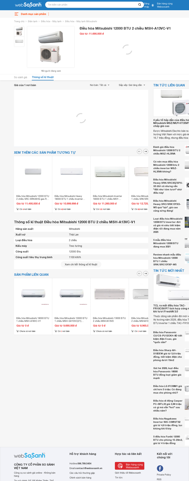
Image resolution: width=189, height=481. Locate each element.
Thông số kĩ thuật (43, 77)
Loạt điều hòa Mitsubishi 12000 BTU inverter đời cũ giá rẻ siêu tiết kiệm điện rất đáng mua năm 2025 (167, 225)
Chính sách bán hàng (80, 477)
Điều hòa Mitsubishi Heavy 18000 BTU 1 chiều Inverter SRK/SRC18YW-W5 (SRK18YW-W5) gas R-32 (71, 200)
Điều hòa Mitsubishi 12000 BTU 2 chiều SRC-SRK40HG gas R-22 (32, 199)
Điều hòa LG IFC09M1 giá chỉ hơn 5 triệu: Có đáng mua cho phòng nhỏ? (167, 389)
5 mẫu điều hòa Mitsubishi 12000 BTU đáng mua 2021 (165, 243)
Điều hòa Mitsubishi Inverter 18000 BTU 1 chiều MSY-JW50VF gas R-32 (107, 199)
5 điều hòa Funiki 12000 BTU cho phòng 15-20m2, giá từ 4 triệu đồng (168, 440)
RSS (159, 479)
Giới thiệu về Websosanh (128, 473)
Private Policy (164, 474)
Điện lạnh (32, 21)
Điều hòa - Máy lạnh (51, 21)
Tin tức (119, 477)
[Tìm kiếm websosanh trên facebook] (160, 468)
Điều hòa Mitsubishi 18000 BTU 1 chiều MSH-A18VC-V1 (32, 319)
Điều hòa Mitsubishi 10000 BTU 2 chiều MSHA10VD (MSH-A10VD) (147, 321)
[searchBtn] (140, 5)
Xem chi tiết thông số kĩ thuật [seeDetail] (81, 264)
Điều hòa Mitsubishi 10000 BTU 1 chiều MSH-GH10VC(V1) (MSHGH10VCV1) (71, 321)
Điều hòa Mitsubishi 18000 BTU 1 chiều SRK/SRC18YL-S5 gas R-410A (147, 199)
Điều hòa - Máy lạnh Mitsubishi (81, 21)
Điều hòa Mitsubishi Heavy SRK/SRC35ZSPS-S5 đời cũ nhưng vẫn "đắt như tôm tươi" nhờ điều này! (168, 186)
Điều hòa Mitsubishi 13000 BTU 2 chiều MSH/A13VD (109, 319)
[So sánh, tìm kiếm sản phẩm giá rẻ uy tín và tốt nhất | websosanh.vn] (28, 5)
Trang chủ (19, 21)
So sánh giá (20, 77)
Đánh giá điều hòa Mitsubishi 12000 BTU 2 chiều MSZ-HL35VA (166, 150)
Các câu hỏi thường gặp (82, 473)
